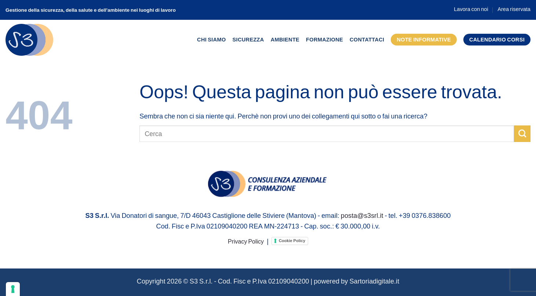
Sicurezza (248, 39)
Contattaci (367, 39)
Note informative (424, 39)
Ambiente (285, 39)
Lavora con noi (471, 9)
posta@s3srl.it (362, 215)
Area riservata (513, 9)
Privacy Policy (246, 241)
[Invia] (522, 133)
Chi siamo (211, 39)
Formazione (324, 39)
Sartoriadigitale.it (374, 281)
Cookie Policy (292, 240)
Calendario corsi (497, 39)
